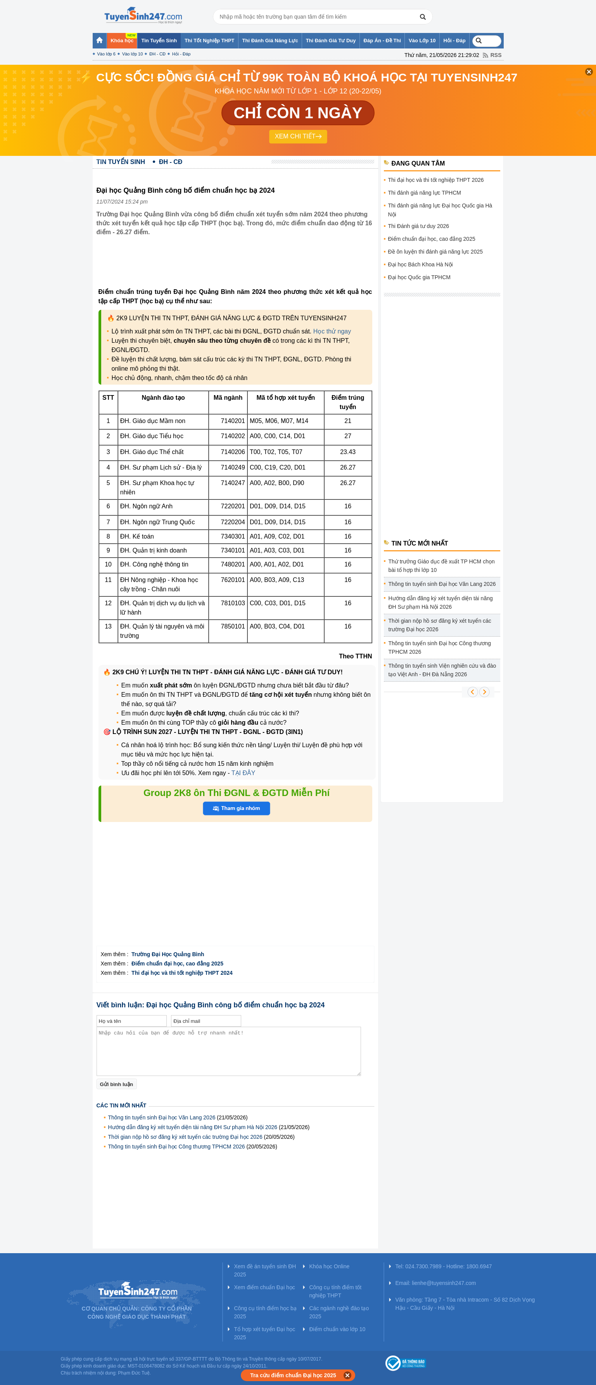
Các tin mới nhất (122, 1105)
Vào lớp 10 (132, 54)
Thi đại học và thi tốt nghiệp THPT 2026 (436, 180)
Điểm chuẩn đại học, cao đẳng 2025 (431, 239)
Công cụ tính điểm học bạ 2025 (265, 1312)
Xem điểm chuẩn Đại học (264, 1287)
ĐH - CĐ (157, 54)
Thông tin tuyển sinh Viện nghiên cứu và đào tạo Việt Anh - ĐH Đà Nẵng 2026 (442, 670)
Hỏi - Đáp (181, 54)
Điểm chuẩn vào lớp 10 (337, 1329)
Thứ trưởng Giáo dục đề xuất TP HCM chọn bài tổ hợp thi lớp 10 (442, 565)
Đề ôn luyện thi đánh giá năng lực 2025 (435, 252)
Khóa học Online (329, 1266)
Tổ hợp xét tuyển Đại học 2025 (264, 1333)
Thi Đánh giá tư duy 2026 (418, 226)
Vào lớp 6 (106, 54)
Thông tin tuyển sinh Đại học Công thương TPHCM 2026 (177, 1146)
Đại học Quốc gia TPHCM (419, 277)
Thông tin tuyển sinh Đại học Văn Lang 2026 (162, 1117)
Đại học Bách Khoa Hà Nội (420, 264)
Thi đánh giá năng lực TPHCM (424, 193)
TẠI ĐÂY (243, 773)
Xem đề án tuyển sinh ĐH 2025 (265, 1270)
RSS (496, 55)
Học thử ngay (332, 331)
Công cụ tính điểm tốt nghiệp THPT (335, 1291)
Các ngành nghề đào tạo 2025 (339, 1312)
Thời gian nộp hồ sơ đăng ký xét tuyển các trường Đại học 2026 (185, 1137)
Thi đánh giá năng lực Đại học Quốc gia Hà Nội (440, 210)
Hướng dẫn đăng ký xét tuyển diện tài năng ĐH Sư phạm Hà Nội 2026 (193, 1127)
